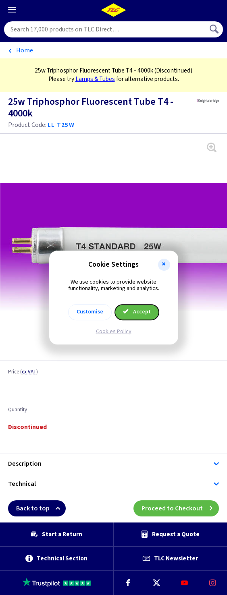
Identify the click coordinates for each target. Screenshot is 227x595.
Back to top (41, 508)
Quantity (17, 410)
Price (23, 372)
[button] (164, 265)
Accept (137, 312)
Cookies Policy (113, 332)
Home (24, 50)
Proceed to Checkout (180, 508)
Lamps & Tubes (95, 79)
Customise (90, 312)
